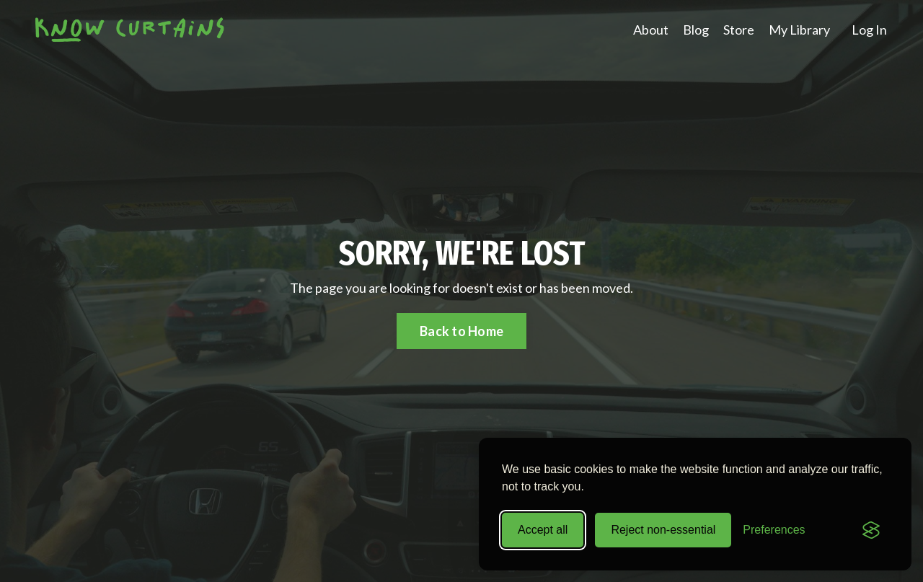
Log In (869, 30)
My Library (799, 30)
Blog (696, 30)
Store (738, 30)
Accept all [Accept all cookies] (543, 530)
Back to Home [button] (461, 331)
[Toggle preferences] (774, 530)
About (650, 30)
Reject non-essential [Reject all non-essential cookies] (663, 530)
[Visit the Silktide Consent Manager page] (871, 530)
